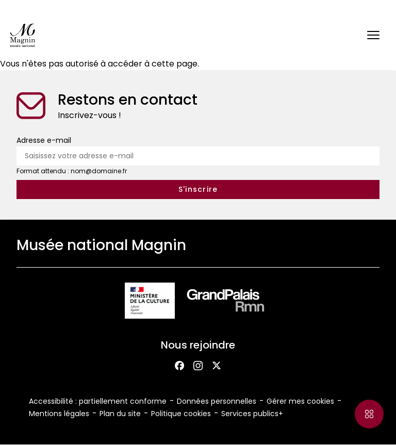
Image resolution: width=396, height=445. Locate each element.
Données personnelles (216, 401)
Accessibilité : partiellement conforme (98, 401)
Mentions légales (59, 413)
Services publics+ (252, 413)
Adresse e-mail (43, 140)
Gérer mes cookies (300, 401)
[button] (373, 35)
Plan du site (120, 413)
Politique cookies (181, 413)
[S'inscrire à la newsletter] (198, 189)
